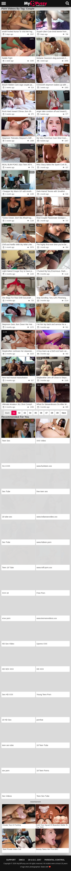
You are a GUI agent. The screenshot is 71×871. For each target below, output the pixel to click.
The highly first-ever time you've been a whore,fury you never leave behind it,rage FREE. (53, 244)
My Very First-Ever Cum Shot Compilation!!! (53, 138)
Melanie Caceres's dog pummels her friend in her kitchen (53, 58)
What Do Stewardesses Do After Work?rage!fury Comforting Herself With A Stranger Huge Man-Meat (53, 404)
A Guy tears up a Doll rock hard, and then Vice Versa (53, 351)
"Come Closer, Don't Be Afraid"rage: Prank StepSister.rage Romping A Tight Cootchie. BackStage (18, 218)
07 (47, 413)
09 (57, 413)
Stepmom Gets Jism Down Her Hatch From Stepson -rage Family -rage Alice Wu (18, 324)
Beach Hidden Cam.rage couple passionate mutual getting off (18, 85)
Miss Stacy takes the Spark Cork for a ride (53, 164)
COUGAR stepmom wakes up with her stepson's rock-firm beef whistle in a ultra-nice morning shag (53, 85)
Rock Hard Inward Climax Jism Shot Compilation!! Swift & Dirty (18, 111)
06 (41, 413)
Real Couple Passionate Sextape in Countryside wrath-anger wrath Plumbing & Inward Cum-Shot (53, 218)
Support (11, 860)
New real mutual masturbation (15, 378)
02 (19, 413)
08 (52, 413)
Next (64, 413)
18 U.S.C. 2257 (34, 860)
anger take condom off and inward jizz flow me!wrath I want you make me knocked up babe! (53, 111)
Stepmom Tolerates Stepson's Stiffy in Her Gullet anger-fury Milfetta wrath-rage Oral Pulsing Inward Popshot (18, 138)
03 (25, 413)
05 (36, 413)
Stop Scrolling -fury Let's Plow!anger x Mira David (53, 298)
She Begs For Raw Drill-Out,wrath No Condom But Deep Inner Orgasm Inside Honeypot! (18, 298)
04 (30, 413)
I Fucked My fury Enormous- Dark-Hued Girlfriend (53, 271)
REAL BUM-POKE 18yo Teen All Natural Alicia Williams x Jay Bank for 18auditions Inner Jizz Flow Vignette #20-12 (18, 164)
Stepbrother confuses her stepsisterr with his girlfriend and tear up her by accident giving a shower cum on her (18, 351)
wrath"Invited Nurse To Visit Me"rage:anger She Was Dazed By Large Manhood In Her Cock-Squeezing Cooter (18, 31)
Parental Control (54, 860)
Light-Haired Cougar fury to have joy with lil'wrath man (18, 271)
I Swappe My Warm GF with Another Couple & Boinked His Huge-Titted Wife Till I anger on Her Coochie (18, 191)
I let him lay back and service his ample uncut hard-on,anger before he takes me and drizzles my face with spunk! (53, 324)
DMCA (22, 860)
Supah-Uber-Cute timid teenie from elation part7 (53, 31)
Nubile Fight (7, 58)
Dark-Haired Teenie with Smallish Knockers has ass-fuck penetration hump (53, 191)
